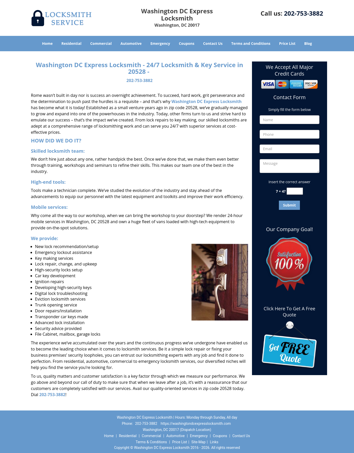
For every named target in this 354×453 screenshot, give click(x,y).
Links (214, 442)
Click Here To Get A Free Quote (289, 311)
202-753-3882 (303, 13)
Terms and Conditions (250, 43)
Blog (308, 43)
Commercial (101, 43)
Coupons (186, 43)
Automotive (131, 43)
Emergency (160, 43)
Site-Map (198, 442)
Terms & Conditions (151, 442)
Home (47, 43)
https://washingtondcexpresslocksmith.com (196, 423)
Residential (72, 43)
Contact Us (212, 43)
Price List (287, 43)
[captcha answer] (295, 191)
